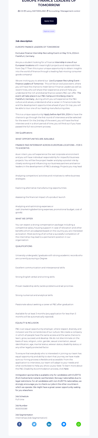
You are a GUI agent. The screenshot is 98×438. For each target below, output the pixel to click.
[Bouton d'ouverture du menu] (3, 2)
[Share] (81, 31)
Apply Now (45, 72)
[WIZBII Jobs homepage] (49, 3)
